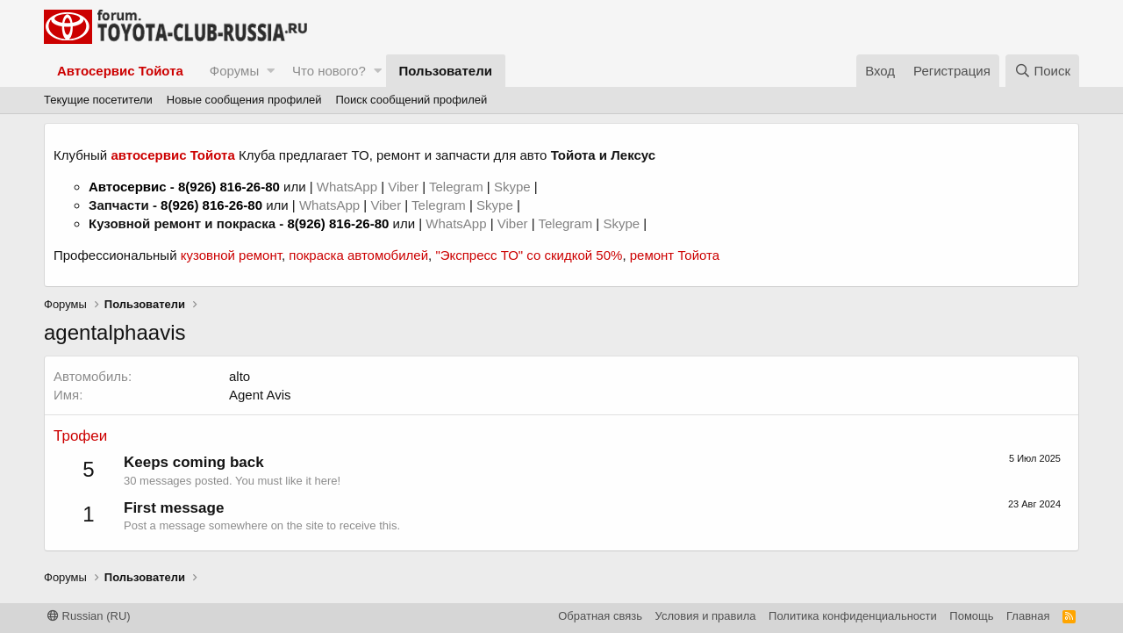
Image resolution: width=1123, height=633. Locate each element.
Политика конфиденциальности (853, 615)
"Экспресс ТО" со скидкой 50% (528, 255)
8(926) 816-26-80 (229, 186)
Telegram (458, 186)
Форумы (234, 70)
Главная (1027, 615)
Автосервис (128, 186)
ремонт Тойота (674, 255)
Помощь (971, 615)
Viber (403, 186)
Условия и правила (705, 615)
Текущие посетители (98, 99)
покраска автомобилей (358, 255)
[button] (270, 70)
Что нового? (329, 70)
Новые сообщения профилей (244, 99)
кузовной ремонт (231, 255)
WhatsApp (349, 186)
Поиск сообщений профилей (411, 99)
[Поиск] (1042, 70)
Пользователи (445, 70)
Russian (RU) (89, 615)
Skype (514, 186)
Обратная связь (600, 615)
